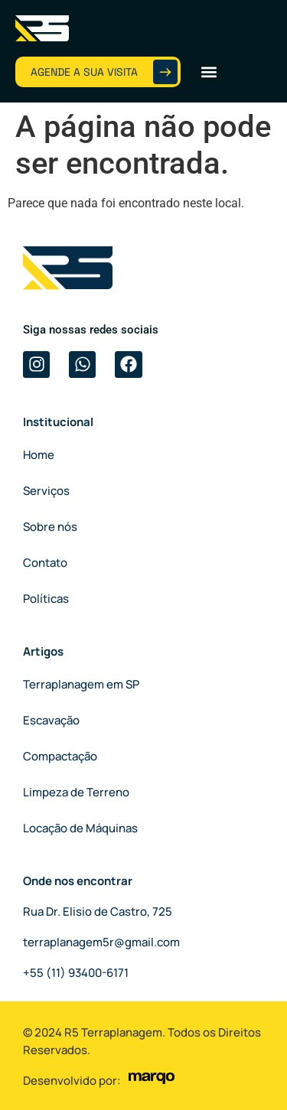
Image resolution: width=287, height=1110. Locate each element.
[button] (208, 71)
